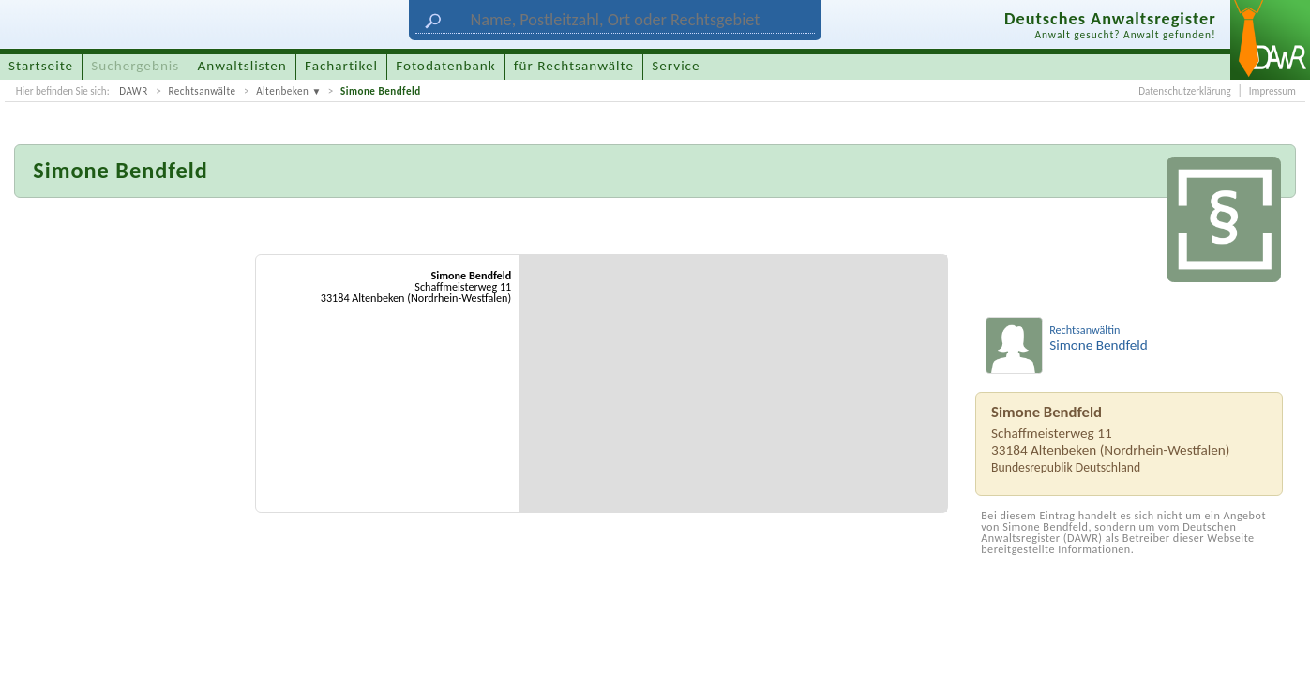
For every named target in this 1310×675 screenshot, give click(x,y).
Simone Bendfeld (380, 91)
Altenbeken (282, 91)
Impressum (1272, 91)
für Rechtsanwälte (574, 65)
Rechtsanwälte (201, 91)
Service (676, 65)
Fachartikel (341, 65)
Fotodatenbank (445, 65)
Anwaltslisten (242, 65)
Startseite (40, 65)
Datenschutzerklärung (1184, 91)
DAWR (133, 91)
